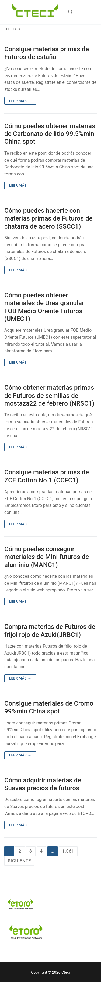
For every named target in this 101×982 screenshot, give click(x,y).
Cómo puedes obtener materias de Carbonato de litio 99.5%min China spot (49, 133)
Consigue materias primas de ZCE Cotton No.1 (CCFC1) (46, 476)
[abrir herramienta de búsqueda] (70, 12)
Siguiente (19, 860)
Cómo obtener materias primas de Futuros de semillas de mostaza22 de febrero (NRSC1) (49, 395)
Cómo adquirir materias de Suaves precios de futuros (42, 784)
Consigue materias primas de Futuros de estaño (46, 53)
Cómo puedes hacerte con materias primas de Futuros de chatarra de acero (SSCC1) (48, 218)
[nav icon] (86, 12)
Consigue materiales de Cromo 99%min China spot (48, 707)
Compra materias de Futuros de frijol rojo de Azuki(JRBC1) (49, 630)
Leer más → (20, 101)
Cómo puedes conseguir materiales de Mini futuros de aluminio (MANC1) (46, 556)
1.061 (68, 851)
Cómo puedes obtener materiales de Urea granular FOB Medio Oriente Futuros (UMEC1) (44, 307)
